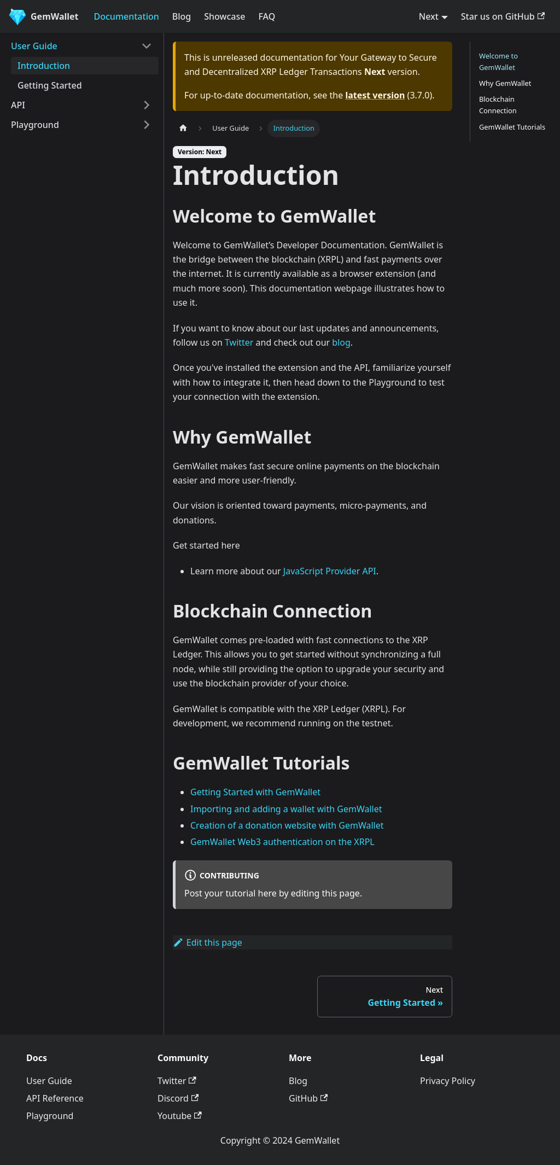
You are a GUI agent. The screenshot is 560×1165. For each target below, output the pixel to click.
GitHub (308, 1098)
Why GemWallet (505, 83)
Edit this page (207, 942)
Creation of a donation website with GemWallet (286, 825)
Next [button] (429, 16)
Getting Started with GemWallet (255, 792)
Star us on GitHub (503, 16)
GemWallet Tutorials (512, 127)
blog (341, 342)
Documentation (126, 16)
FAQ (266, 16)
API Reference (55, 1098)
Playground (35, 125)
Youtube (180, 1116)
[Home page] (183, 128)
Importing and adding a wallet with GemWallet (286, 809)
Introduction (44, 66)
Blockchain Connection (498, 104)
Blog (181, 16)
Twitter (239, 342)
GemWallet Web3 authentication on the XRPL (282, 842)
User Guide (34, 46)
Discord (178, 1098)
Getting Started (50, 85)
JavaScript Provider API (329, 571)
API (18, 105)
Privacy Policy (447, 1081)
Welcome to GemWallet (498, 61)
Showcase (224, 16)
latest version (375, 95)
